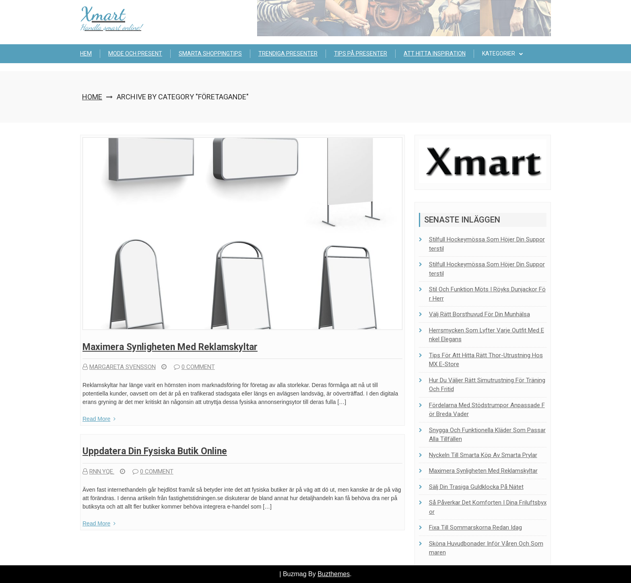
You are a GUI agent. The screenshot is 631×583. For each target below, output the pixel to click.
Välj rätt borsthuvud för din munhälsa (479, 314)
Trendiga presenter (288, 53)
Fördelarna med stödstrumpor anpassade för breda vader (487, 410)
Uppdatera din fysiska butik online (154, 451)
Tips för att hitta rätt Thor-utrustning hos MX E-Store (486, 360)
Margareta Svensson (119, 367)
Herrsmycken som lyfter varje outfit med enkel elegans (486, 335)
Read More (98, 419)
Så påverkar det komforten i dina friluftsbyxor (487, 507)
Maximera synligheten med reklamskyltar (170, 347)
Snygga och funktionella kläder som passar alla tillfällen (487, 434)
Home (92, 97)
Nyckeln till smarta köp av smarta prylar (483, 455)
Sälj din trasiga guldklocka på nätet (476, 486)
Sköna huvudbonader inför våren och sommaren (486, 548)
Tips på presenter (360, 53)
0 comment (194, 367)
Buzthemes (334, 574)
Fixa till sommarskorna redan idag (475, 527)
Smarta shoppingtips (210, 53)
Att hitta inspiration (435, 53)
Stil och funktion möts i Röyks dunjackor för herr (487, 294)
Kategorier (498, 53)
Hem (86, 53)
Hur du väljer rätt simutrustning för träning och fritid (487, 385)
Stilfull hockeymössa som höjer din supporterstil (487, 244)
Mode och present (135, 53)
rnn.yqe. (98, 471)
